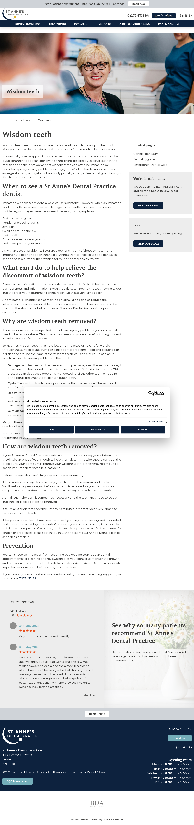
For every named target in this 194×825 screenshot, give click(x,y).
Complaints (43, 772)
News (158, 19)
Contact (187, 19)
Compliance (59, 772)
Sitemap (101, 772)
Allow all (142, 429)
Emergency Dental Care (150, 164)
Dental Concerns (24, 120)
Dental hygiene (144, 159)
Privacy (30, 772)
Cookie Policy (86, 772)
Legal (73, 772)
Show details (156, 421)
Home (6, 120)
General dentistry (145, 153)
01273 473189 (27, 578)
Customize (97, 429)
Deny (51, 429)
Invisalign (81, 27)
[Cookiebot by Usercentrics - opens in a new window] (150, 393)
